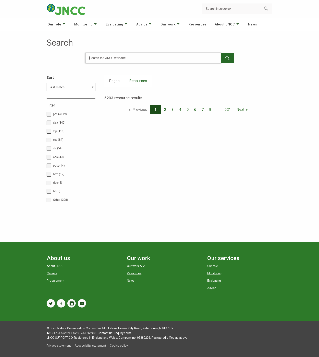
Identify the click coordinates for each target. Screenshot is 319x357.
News (252, 24)
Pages (114, 81)
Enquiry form (122, 333)
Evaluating (114, 24)
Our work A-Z (136, 266)
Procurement (55, 280)
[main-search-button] (227, 58)
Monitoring (83, 24)
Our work (168, 24)
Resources (198, 24)
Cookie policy (119, 345)
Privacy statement (59, 345)
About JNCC (225, 24)
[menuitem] (57, 24)
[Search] (153, 58)
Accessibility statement (90, 345)
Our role (54, 24)
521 (227, 109)
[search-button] (266, 8)
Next (240, 109)
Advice (141, 24)
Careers (52, 273)
